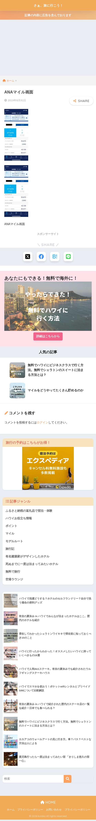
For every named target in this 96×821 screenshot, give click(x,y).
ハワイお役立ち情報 (19, 518)
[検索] (67, 780)
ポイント (11, 526)
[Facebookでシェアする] (41, 256)
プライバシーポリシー (30, 810)
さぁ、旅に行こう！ (48, 5)
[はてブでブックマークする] (55, 256)
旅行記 (10, 549)
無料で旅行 (13, 572)
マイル (10, 534)
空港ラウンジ (14, 580)
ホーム (11, 810)
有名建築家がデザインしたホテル (27, 557)
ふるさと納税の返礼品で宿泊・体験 (29, 511)
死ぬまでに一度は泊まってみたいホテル (32, 565)
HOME (48, 803)
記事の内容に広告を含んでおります (48, 15)
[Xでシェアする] (27, 256)
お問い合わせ (54, 810)
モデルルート (14, 542)
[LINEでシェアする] (68, 256)
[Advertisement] (48, 50)
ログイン (42, 422)
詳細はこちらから (48, 336)
